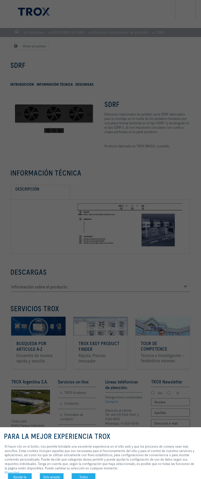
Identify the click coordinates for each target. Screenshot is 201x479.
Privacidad (12, 472)
